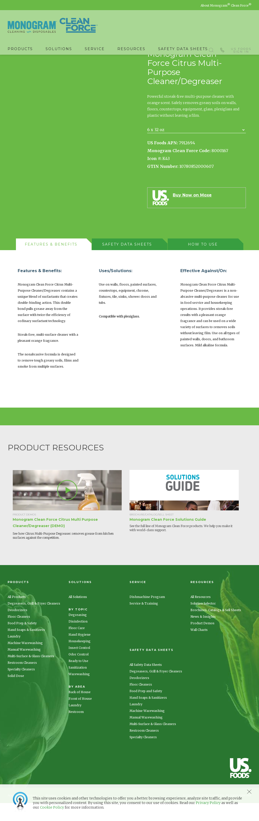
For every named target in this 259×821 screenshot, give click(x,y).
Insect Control (79, 666)
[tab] (54, 262)
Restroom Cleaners (22, 681)
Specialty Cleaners (21, 687)
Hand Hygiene (80, 652)
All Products (17, 615)
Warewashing (79, 692)
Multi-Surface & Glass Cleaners (31, 674)
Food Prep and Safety (146, 709)
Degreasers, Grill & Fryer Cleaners (34, 621)
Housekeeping (80, 659)
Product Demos (202, 641)
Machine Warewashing (25, 661)
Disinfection (78, 639)
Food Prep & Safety (22, 641)
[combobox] (196, 147)
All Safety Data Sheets (146, 683)
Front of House (80, 716)
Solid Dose (16, 694)
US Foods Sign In (241, 49)
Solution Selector (203, 621)
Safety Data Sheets (183, 49)
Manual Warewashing (24, 667)
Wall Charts (199, 648)
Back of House (80, 710)
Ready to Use (78, 679)
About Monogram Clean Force (226, 5)
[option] (71, 526)
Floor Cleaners (19, 634)
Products (20, 49)
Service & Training (144, 621)
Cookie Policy (52, 807)
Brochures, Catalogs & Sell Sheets (215, 628)
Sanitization (78, 685)
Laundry (14, 654)
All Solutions (78, 615)
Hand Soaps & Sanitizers (26, 648)
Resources (131, 49)
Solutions (59, 49)
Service (95, 49)
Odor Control (79, 672)
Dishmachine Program (147, 615)
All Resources (200, 615)
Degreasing (78, 633)
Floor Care (77, 646)
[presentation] (51, 262)
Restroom (76, 730)
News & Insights (203, 634)
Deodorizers (17, 628)
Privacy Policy (208, 802)
